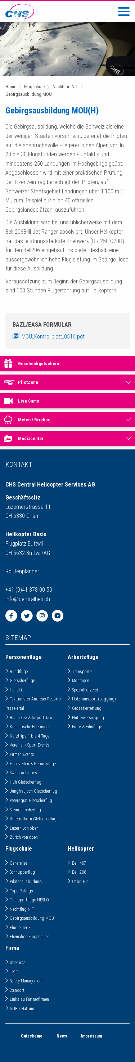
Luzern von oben (24, 828)
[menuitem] (67, 382)
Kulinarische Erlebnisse (30, 726)
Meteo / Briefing (34, 419)
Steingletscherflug (25, 809)
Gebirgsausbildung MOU (28, 94)
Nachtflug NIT (65, 86)
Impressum (91, 1036)
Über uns (18, 962)
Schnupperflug (22, 872)
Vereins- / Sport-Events (29, 745)
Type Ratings (21, 890)
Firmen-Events (22, 754)
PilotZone (28, 382)
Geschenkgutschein (38, 363)
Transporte (81, 671)
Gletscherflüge (22, 680)
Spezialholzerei (85, 690)
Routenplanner (22, 571)
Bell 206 (79, 872)
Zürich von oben (24, 837)
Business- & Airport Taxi (31, 717)
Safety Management (26, 980)
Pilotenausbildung (26, 881)
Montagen (80, 680)
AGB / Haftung (23, 1008)
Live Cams (28, 401)
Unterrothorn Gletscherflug (33, 818)
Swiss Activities (23, 772)
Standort (17, 990)
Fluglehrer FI (21, 927)
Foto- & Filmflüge (87, 726)
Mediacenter (31, 438)
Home (10, 86)
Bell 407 (79, 863)
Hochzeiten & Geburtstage (33, 763)
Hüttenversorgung (88, 717)
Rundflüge (19, 671)
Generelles (19, 863)
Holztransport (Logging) (94, 699)
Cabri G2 (80, 881)
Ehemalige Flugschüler (29, 936)
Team (14, 971)
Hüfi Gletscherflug (25, 782)
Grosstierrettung (87, 708)
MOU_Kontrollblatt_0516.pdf (52, 336)
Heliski (16, 690)
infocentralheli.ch (27, 599)
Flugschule (34, 86)
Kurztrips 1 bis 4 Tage (29, 736)
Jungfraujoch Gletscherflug (33, 791)
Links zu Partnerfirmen (29, 999)
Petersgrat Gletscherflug (31, 800)
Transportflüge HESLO (29, 899)
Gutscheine (31, 1036)
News (62, 1036)
